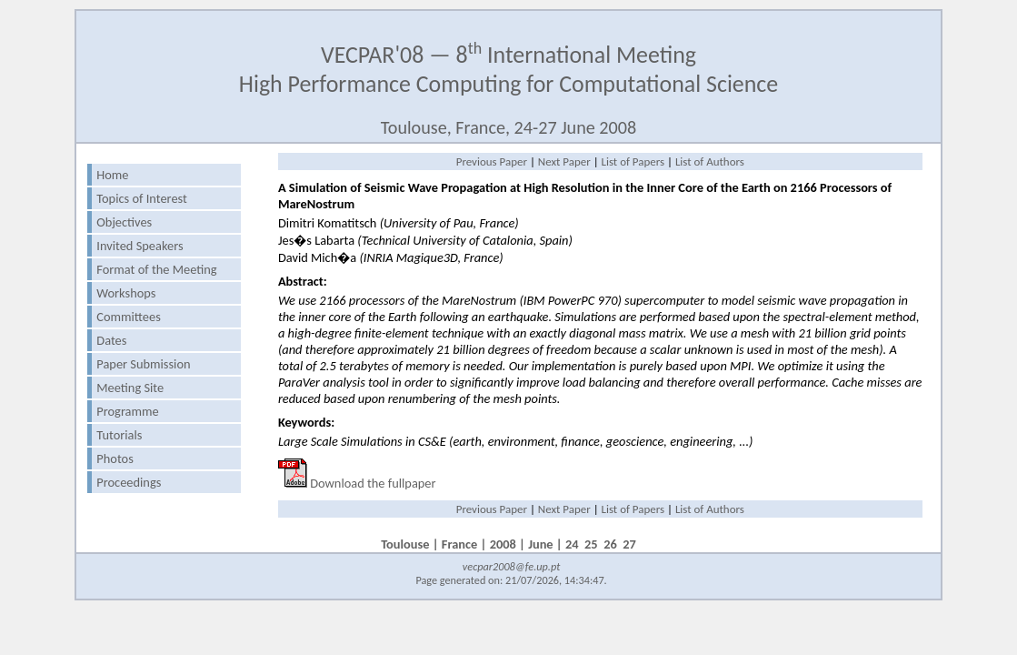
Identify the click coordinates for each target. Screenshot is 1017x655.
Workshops (125, 293)
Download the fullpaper (372, 483)
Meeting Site (130, 387)
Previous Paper (491, 161)
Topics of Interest (141, 198)
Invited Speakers (139, 245)
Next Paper (564, 161)
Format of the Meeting (156, 269)
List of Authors (709, 161)
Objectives (124, 222)
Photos (114, 458)
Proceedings (128, 482)
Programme (127, 411)
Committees (128, 316)
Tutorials (119, 435)
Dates (111, 340)
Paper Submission (143, 364)
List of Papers (633, 161)
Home (112, 174)
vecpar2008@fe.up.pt (511, 566)
